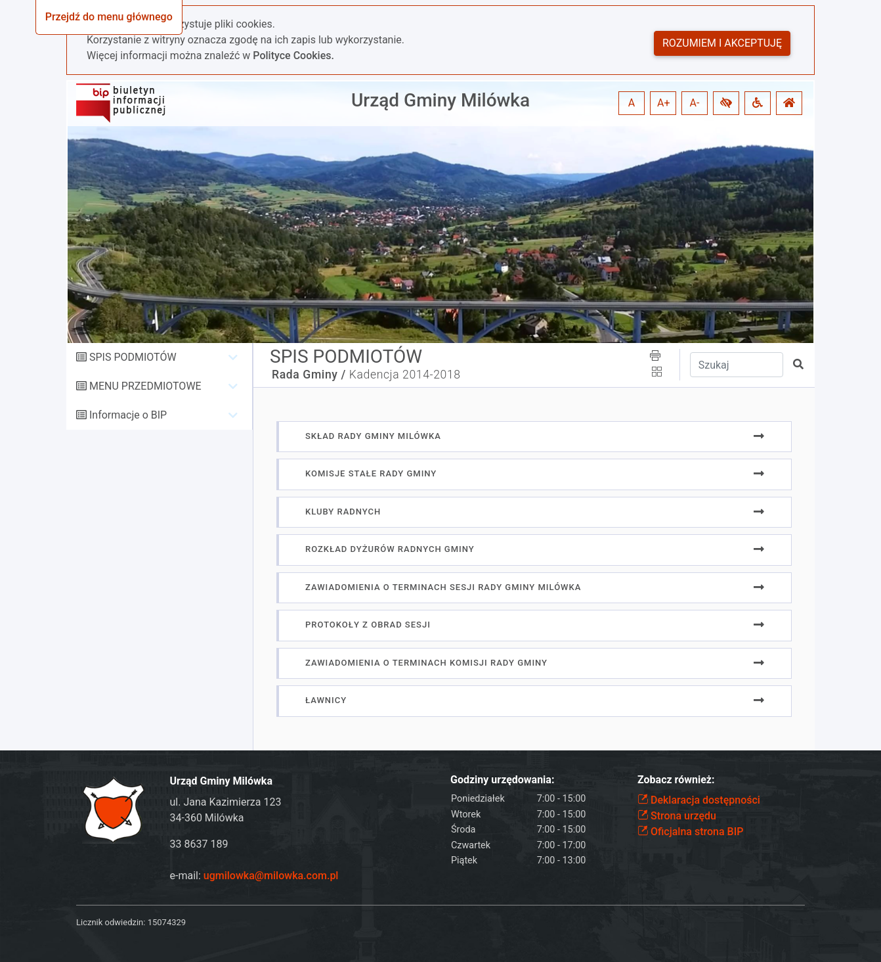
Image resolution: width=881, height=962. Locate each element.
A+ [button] (663, 103)
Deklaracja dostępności (698, 800)
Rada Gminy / (309, 374)
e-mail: (254, 875)
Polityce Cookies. (293, 55)
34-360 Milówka (207, 818)
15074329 (167, 922)
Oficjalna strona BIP (690, 831)
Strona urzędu (676, 816)
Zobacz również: (676, 779)
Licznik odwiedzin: (110, 922)
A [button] (631, 103)
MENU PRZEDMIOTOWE (145, 386)
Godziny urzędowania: (502, 779)
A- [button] (695, 103)
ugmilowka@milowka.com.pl (271, 875)
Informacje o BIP (128, 415)
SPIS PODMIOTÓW (133, 357)
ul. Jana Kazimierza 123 (226, 802)
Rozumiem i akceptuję (722, 43)
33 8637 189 (199, 844)
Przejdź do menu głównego (109, 17)
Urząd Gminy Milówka (440, 100)
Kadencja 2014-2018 (405, 374)
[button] (726, 103)
